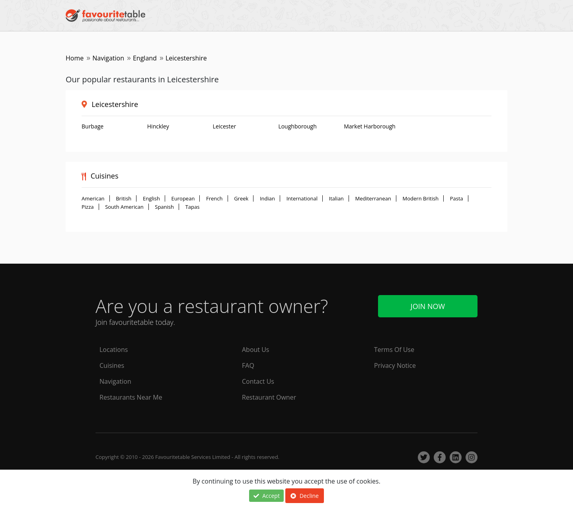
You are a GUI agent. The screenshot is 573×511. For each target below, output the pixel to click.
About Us (255, 349)
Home (75, 58)
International (302, 198)
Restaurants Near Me (130, 397)
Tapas (192, 206)
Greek (241, 198)
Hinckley (158, 126)
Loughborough (297, 126)
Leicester (224, 126)
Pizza (88, 206)
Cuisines (111, 365)
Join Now (428, 306)
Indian (267, 198)
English (151, 198)
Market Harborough (370, 126)
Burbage (92, 126)
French (214, 198)
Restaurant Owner (269, 397)
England (145, 58)
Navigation (108, 58)
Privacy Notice (395, 365)
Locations (113, 349)
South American (124, 206)
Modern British (421, 198)
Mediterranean (373, 198)
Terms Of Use (394, 349)
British (123, 198)
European (183, 198)
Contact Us (258, 381)
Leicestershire (115, 104)
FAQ (248, 365)
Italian (336, 198)
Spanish (164, 206)
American (93, 198)
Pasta (456, 198)
